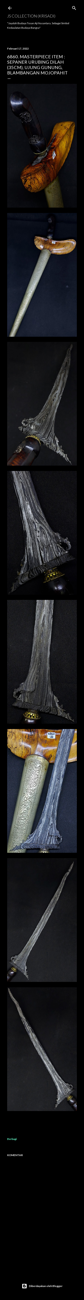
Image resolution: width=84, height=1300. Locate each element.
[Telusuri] (74, 7)
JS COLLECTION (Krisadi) (31, 15)
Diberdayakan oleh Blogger (42, 1286)
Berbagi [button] (12, 1139)
